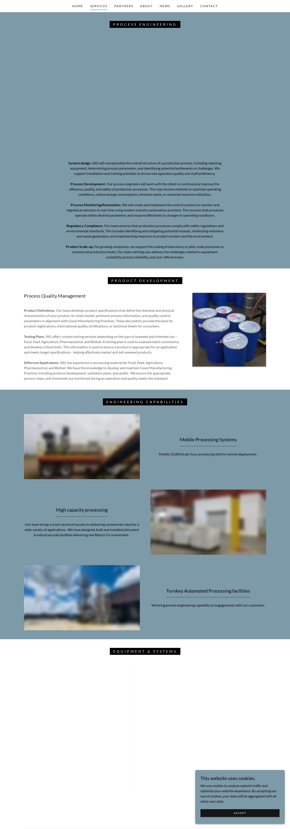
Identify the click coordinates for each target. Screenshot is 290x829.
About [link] (146, 6)
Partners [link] (123, 6)
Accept (241, 813)
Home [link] (77, 6)
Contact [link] (209, 6)
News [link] (165, 6)
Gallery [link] (185, 6)
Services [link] (98, 6)
